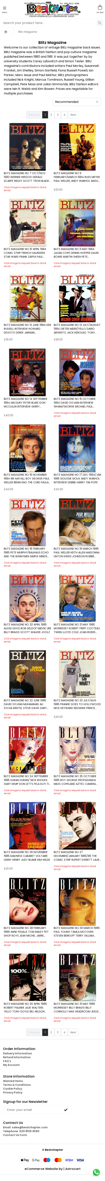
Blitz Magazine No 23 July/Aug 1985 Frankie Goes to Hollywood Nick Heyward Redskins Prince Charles (77, 704)
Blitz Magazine (27, 32)
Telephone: (21, 1131)
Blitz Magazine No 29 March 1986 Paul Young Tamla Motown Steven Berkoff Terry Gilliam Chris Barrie (77, 932)
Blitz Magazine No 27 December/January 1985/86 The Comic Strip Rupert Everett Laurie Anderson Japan (77, 856)
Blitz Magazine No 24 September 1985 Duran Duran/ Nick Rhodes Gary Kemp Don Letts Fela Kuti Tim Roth (27, 780)
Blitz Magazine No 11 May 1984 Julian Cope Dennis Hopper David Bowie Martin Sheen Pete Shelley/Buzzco (76, 253)
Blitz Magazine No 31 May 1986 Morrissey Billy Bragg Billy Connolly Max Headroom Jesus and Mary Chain (76, 1007)
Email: (25, 1127)
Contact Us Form (15, 1135)
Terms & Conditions (17, 1085)
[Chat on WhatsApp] (96, 1172)
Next (73, 115)
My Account (11, 1065)
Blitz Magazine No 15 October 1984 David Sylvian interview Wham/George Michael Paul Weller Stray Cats (74, 402)
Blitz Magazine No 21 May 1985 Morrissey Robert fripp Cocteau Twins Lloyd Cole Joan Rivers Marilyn (77, 628)
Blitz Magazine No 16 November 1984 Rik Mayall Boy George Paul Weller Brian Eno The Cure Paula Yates (27, 478)
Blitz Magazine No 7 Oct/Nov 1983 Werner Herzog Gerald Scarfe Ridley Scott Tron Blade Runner (26, 177)
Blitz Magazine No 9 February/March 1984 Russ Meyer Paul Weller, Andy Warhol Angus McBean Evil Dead (77, 177)
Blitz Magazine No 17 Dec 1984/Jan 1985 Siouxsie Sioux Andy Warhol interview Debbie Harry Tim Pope (77, 478)
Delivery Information (17, 1053)
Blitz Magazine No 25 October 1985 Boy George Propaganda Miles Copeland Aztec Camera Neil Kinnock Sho (75, 780)
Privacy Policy (12, 1092)
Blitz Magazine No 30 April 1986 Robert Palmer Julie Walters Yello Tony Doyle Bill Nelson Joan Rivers (25, 1007)
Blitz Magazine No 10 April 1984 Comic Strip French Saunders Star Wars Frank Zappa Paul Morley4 (25, 253)
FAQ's (7, 1061)
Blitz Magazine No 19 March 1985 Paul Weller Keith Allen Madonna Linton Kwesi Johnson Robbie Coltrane (76, 552)
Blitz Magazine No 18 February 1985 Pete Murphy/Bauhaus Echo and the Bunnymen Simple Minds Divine (26, 552)
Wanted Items (13, 1081)
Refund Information (17, 1057)
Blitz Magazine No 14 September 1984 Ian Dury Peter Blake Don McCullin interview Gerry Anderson (25, 402)
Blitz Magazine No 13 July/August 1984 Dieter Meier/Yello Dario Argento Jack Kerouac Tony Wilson (77, 328)
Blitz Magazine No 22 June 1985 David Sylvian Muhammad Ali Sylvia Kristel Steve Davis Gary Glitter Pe (25, 704)
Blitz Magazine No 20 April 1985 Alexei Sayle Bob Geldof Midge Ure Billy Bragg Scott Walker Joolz (27, 628)
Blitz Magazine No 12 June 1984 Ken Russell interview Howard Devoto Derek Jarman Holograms (27, 328)
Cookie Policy (12, 1089)
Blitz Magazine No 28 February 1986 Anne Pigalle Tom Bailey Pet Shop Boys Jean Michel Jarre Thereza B (26, 932)
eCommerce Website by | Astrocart (53, 1169)
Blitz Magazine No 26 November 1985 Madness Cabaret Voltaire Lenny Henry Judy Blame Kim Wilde (27, 856)
